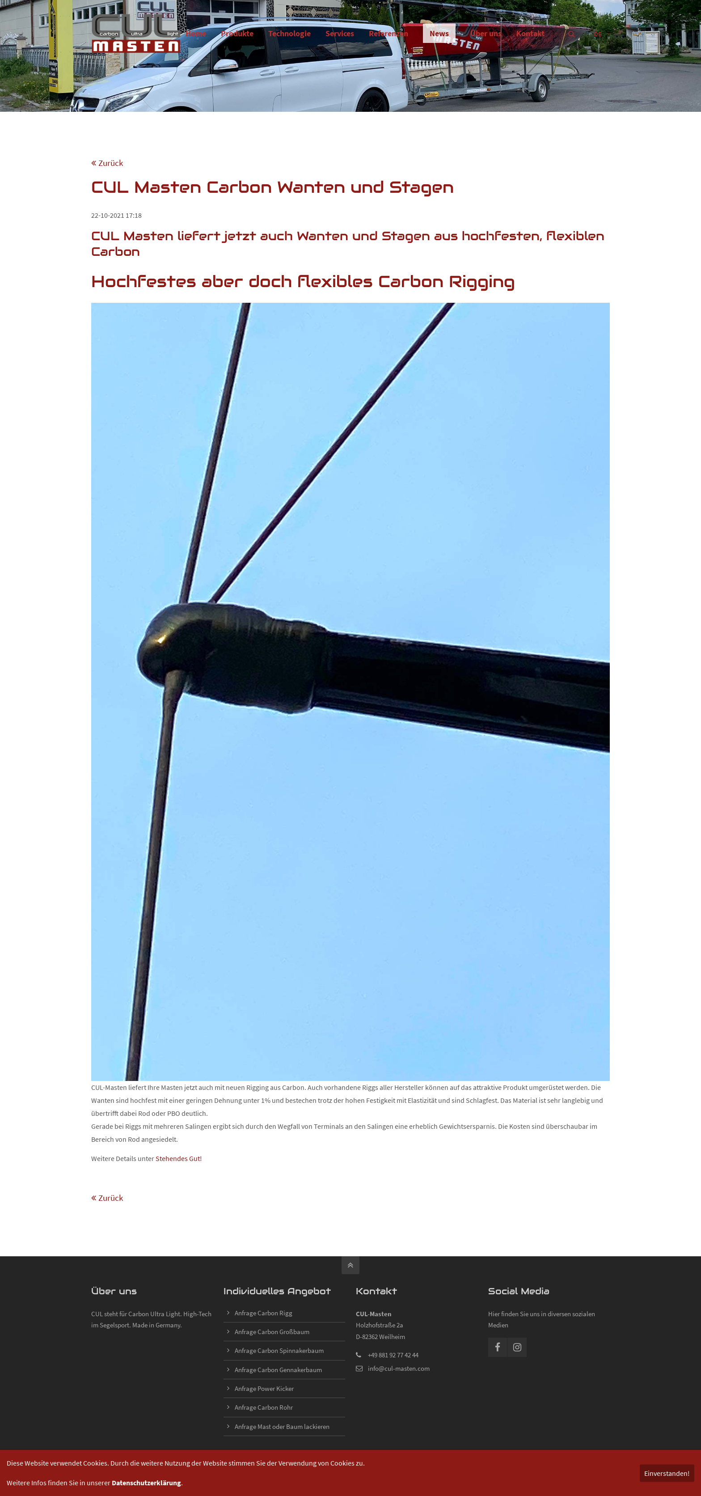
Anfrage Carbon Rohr (264, 1407)
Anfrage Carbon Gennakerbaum (278, 1369)
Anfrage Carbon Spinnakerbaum (279, 1350)
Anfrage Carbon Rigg (263, 1313)
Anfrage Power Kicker (264, 1388)
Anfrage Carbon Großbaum (272, 1331)
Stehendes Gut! (179, 1158)
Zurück (110, 162)
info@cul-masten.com (399, 1368)
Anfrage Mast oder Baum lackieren (282, 1426)
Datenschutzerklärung (146, 1482)
